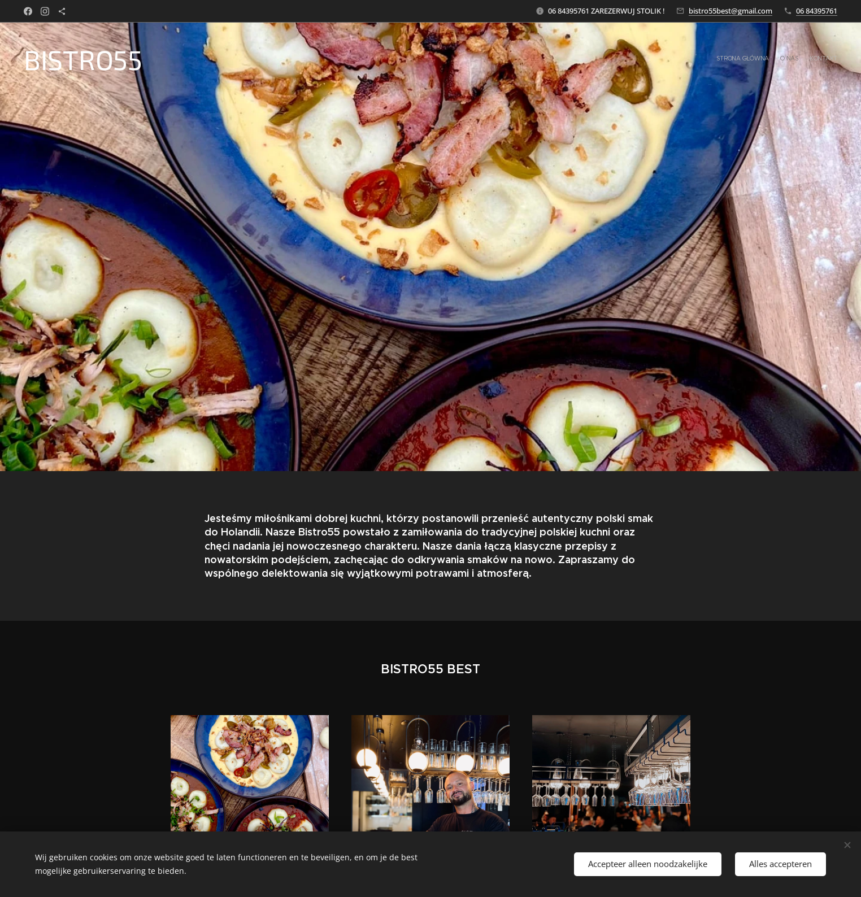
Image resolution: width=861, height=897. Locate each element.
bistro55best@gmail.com (730, 11)
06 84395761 (816, 11)
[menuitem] (816, 59)
